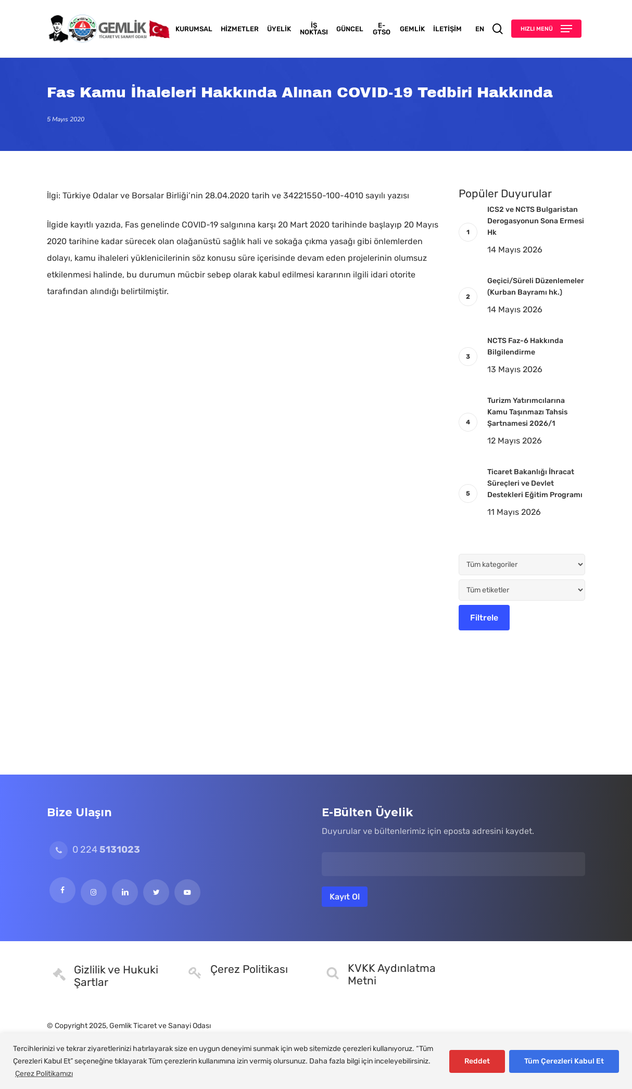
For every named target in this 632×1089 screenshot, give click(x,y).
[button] (546, 28)
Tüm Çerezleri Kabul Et (564, 1061)
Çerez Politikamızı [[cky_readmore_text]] (44, 1073)
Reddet (477, 1061)
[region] (316, 1061)
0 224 (94, 849)
